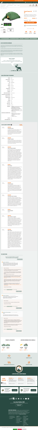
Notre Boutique (19, 419)
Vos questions (27, 38)
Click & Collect (18, 420)
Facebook (19, 398)
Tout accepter (15, 429)
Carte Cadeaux (25, 423)
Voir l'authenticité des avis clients (4, 383)
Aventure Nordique (12, 410)
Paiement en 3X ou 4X (26, 33)
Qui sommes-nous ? (12, 416)
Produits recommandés (33, 38)
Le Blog (12, 399)
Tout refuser (19, 429)
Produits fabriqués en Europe (25, 420)
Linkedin (28, 398)
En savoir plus (15, 390)
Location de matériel (19, 421)
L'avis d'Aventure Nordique (5, 38)
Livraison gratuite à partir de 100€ (19, 0)
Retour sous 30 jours (34, 33)
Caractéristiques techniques (14, 38)
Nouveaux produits (25, 418)
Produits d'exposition (25, 422)
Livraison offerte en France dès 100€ (9, 364)
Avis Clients (21, 38)
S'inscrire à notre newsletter (19, 405)
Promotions (24, 417)
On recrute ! (11, 418)
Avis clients (18, 422)
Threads (21, 398)
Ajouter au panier (31, 22)
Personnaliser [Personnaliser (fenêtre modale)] (24, 429)
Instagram (16, 398)
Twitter (23, 398)
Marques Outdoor (25, 416)
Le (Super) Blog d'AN (12, 417)
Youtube (26, 398)
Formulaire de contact (18, 416)
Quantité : (25, 20)
